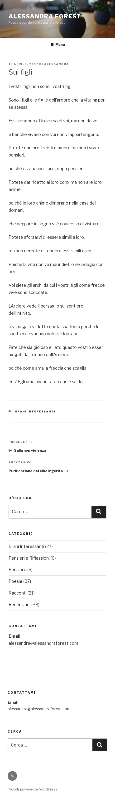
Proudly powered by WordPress (32, 789)
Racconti (18, 592)
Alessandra (56, 64)
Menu (57, 45)
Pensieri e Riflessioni (29, 558)
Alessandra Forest (45, 16)
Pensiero (17, 569)
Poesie (15, 581)
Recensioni (19, 604)
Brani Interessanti (35, 411)
